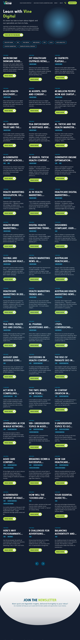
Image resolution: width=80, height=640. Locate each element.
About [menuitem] (61, 3)
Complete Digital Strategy (27, 46)
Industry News (33, 64)
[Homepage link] (7, 3)
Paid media (10, 537)
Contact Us (72, 3)
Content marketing (38, 363)
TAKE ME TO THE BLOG (12, 35)
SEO (18, 42)
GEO (9, 163)
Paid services (58, 330)
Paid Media (26, 42)
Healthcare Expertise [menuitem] (25, 3)
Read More (9, 76)
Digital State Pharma (38, 429)
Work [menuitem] (55, 3)
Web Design (36, 42)
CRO (44, 42)
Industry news (8, 42)
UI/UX (51, 42)
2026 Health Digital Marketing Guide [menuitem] (43, 3)
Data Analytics (60, 42)
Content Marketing (10, 46)
